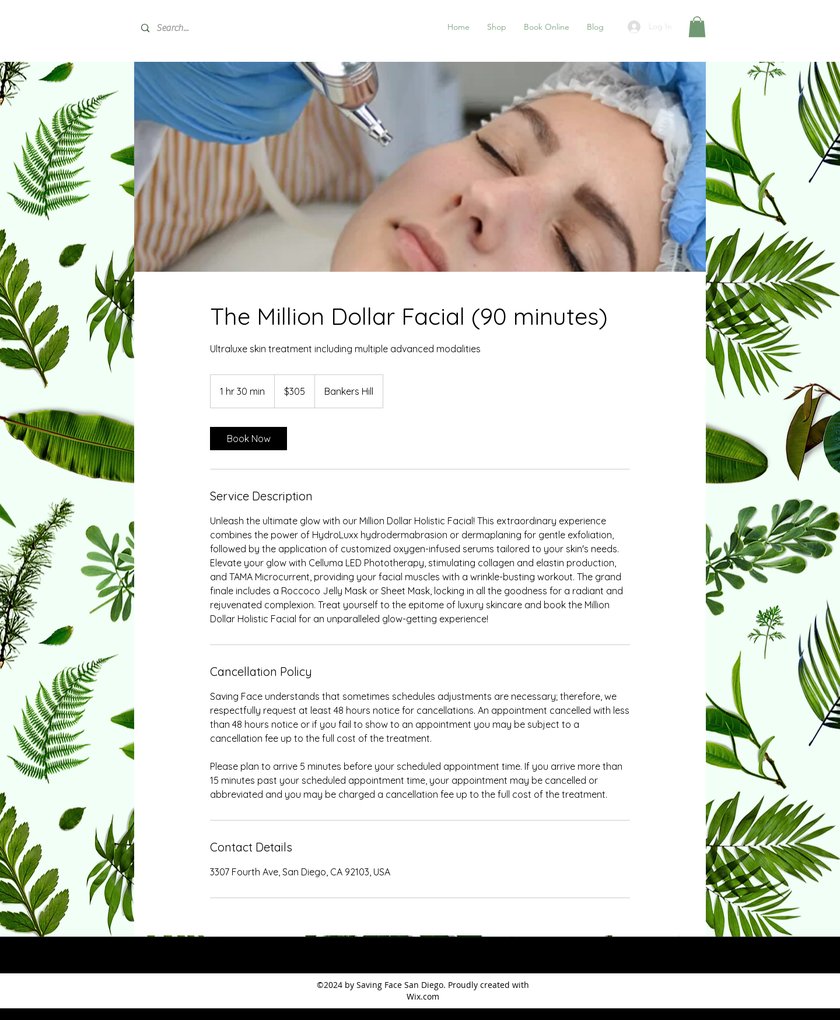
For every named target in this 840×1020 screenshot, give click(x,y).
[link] (248, 438)
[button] (496, 27)
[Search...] (222, 28)
